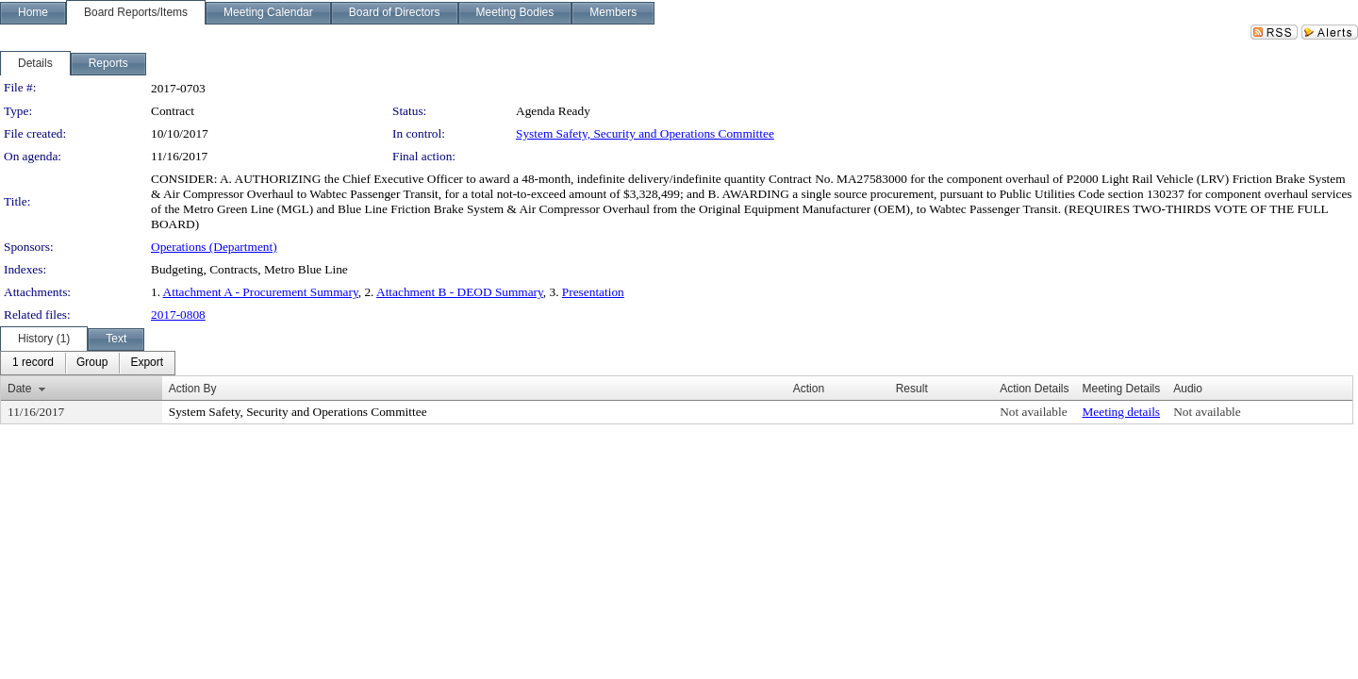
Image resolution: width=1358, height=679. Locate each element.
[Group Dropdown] (92, 363)
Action (808, 388)
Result (912, 388)
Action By (193, 388)
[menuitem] (33, 363)
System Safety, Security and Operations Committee (645, 133)
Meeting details (1122, 412)
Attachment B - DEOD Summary (459, 292)
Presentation (593, 292)
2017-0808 (178, 314)
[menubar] (87, 363)
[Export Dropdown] (146, 363)
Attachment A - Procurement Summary (260, 292)
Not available (1033, 412)
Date (19, 388)
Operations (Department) (214, 247)
